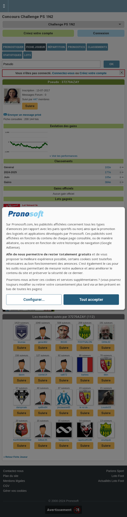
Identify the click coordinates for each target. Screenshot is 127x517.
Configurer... (34, 299)
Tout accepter (91, 299)
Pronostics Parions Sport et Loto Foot (27, 6)
